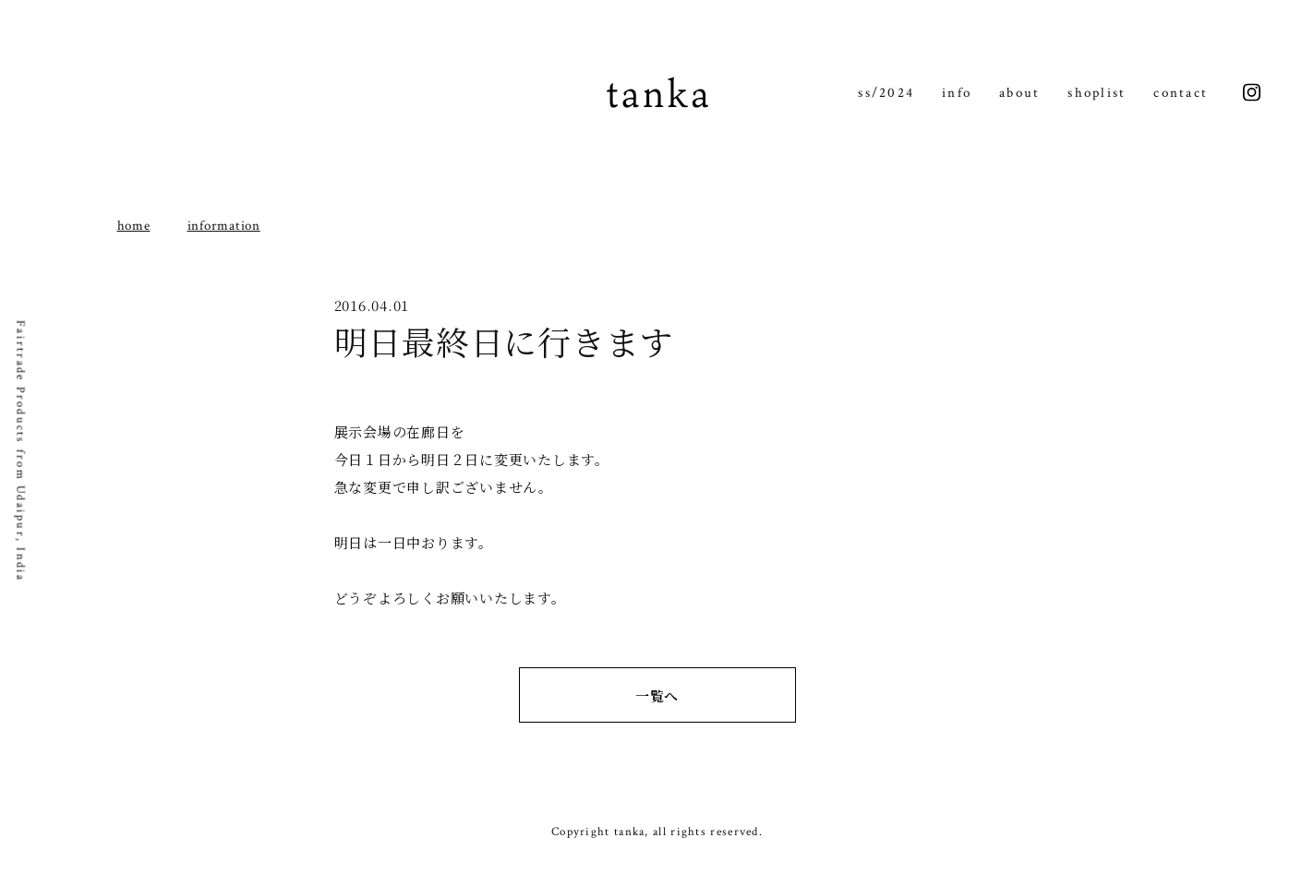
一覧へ (657, 695)
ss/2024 (886, 93)
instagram (1252, 93)
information (223, 225)
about (1019, 93)
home (134, 225)
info (956, 93)
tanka (657, 93)
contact (1180, 93)
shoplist (1096, 93)
